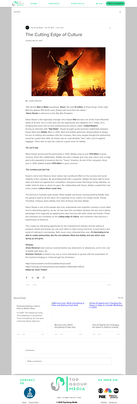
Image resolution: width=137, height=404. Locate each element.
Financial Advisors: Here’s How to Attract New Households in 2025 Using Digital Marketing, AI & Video (30, 307)
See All (120, 298)
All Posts (17, 12)
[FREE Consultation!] (115, 3)
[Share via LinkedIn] (38, 277)
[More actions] (110, 27)
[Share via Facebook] (26, 277)
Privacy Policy (34, 402)
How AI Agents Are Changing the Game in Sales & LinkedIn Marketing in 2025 (105, 326)
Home (24, 402)
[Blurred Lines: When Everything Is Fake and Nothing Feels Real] (68, 311)
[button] (120, 12)
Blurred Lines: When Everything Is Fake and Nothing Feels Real (65, 326)
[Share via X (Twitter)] (32, 277)
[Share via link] (44, 277)
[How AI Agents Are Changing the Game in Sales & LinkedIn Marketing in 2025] (106, 311)
